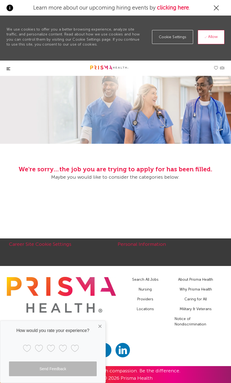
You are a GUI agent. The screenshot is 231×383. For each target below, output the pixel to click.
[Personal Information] (142, 247)
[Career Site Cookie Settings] (40, 247)
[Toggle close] (8, 69)
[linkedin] (122, 350)
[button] (172, 37)
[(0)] (219, 68)
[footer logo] (61, 295)
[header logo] (109, 67)
